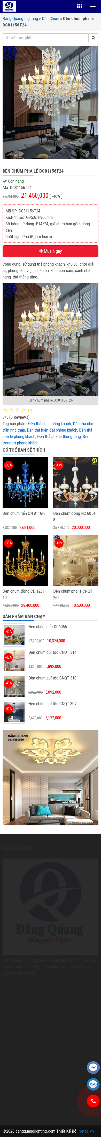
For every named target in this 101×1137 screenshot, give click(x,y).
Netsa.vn (86, 1131)
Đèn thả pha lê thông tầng (59, 436)
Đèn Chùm (50, 18)
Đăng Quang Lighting (20, 18)
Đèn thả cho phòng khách (49, 423)
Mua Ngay (50, 251)
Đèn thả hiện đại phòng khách (52, 430)
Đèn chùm (35, 400)
